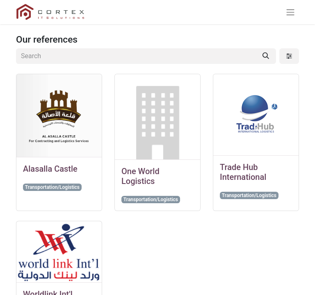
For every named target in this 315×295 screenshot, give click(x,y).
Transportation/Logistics (52, 187)
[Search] (266, 56)
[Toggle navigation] (290, 12)
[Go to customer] (59, 115)
